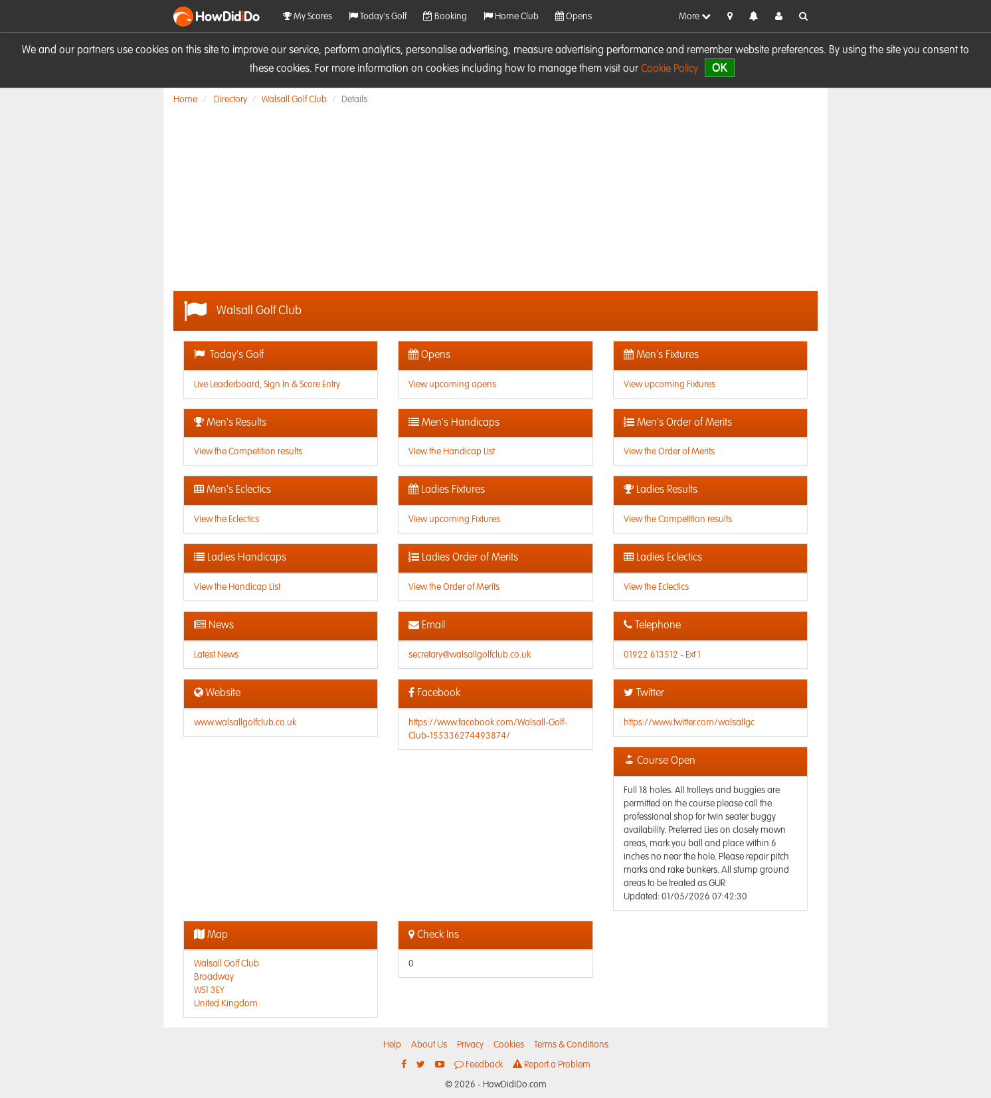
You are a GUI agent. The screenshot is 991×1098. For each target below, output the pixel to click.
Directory (230, 99)
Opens (573, 16)
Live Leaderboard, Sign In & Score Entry (267, 384)
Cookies (509, 1045)
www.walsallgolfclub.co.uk (245, 722)
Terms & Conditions (571, 1045)
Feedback (478, 1064)
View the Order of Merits (669, 451)
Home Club (511, 16)
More (695, 16)
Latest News (216, 655)
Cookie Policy (669, 69)
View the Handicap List (451, 451)
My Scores (307, 16)
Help (392, 1045)
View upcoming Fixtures (669, 384)
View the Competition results (248, 451)
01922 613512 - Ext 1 (662, 655)
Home (185, 99)
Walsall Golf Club (294, 99)
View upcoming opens (452, 384)
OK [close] (719, 67)
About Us (429, 1045)
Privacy (470, 1045)
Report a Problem (551, 1064)
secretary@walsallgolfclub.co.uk (469, 655)
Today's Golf (377, 16)
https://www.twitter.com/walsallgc (689, 722)
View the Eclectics (226, 519)
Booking (445, 16)
